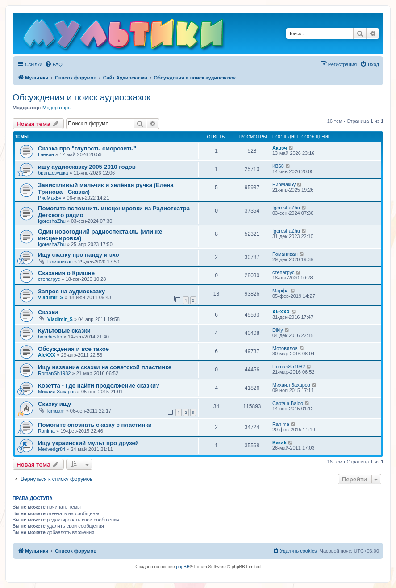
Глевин (46, 154)
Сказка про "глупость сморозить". (88, 148)
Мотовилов (285, 348)
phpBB (183, 566)
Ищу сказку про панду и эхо (78, 254)
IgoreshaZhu (52, 221)
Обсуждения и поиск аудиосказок (81, 97)
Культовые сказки (64, 330)
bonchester (50, 336)
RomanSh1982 (54, 373)
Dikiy (277, 330)
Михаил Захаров (57, 391)
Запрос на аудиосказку (71, 291)
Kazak (279, 442)
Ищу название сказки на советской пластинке (104, 367)
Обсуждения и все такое (73, 349)
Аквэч (279, 147)
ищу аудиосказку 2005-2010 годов (87, 166)
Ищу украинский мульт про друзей (88, 443)
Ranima (46, 431)
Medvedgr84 (51, 449)
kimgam (56, 410)
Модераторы (56, 107)
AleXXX (281, 311)
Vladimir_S (50, 297)
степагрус (49, 279)
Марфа (280, 290)
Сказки (48, 312)
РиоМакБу (49, 197)
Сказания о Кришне (66, 273)
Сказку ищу (54, 403)
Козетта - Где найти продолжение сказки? (98, 385)
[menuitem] (54, 64)
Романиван (60, 261)
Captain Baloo (287, 403)
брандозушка (53, 172)
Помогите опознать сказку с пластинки (95, 424)
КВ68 (278, 166)
